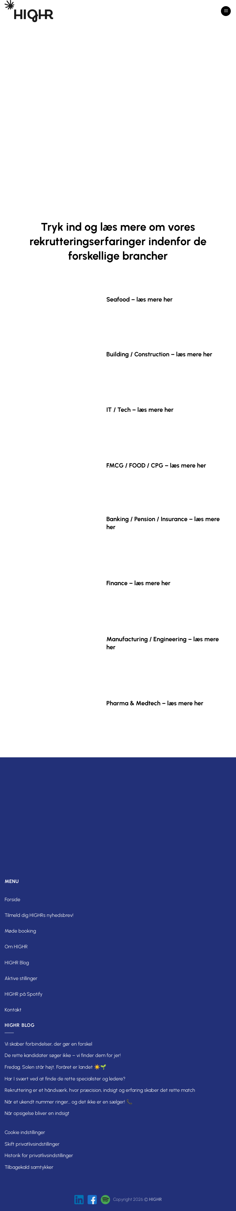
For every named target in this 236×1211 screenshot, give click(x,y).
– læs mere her (152, 299)
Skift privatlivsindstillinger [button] (32, 1144)
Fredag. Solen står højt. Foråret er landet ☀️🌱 (55, 1067)
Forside (12, 899)
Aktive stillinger (21, 978)
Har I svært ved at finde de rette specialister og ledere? (65, 1079)
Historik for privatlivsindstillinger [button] (39, 1155)
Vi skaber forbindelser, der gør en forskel (48, 1044)
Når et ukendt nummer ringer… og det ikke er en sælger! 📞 (68, 1102)
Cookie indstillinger (25, 1132)
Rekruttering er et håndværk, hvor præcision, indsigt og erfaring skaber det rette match (100, 1090)
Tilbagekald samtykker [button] (29, 1167)
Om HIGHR (16, 947)
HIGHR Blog (17, 963)
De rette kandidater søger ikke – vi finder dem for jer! (63, 1055)
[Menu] (226, 11)
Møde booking (20, 931)
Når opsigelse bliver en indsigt (37, 1113)
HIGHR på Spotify (23, 994)
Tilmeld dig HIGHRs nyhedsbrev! (39, 915)
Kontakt (13, 1010)
